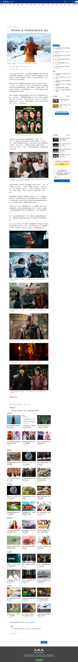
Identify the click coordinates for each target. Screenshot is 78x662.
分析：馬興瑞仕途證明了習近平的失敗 (62, 59)
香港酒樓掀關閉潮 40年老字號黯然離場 (63, 48)
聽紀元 (43, 4)
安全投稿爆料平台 (32, 622)
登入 (76, 1)
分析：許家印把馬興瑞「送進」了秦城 (62, 63)
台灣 (26, 4)
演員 (29, 404)
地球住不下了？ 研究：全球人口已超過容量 (63, 52)
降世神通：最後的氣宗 (17, 404)
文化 (61, 4)
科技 (53, 4)
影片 (39, 4)
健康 (35, 4)
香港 (31, 4)
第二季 (25, 404)
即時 (6, 4)
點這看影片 (30, 227)
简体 (13, 1)
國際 (18, 4)
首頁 (1, 4)
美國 (14, 4)
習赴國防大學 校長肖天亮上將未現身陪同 (63, 66)
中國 (10, 4)
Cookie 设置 (39, 660)
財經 (48, 4)
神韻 (69, 4)
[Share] (7, 429)
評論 (22, 4)
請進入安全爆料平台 (61, 113)
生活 (65, 4)
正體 (11, 1)
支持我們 (62, 164)
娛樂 (57, 4)
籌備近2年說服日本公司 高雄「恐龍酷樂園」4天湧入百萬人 (62, 55)
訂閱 (62, 180)
